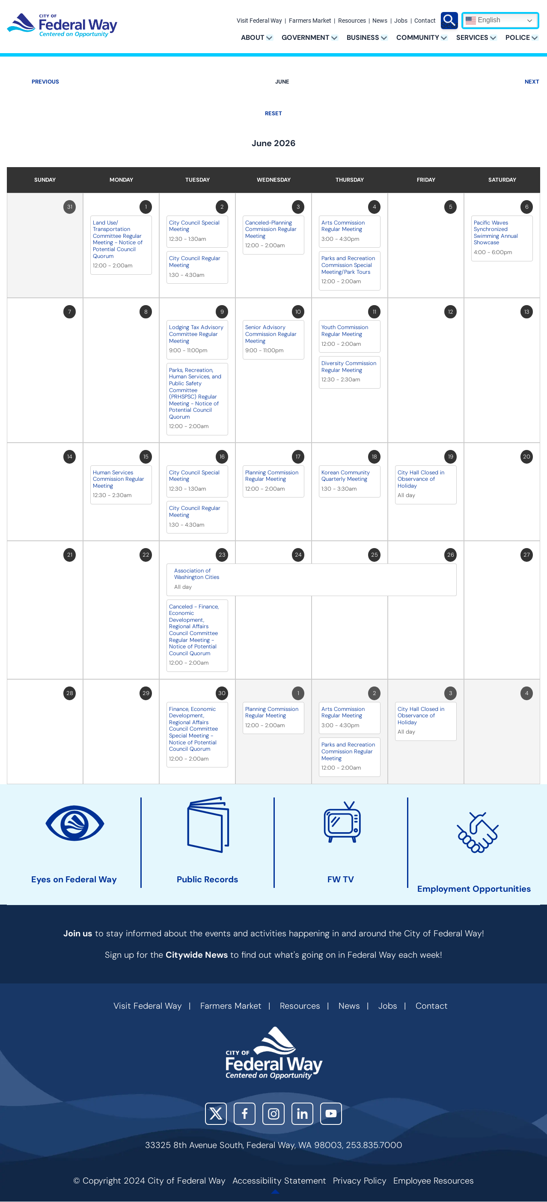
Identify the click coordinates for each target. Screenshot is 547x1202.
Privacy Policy (359, 1180)
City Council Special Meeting (194, 226)
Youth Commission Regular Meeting (344, 331)
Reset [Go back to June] (273, 113)
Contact (425, 21)
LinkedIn (302, 1113)
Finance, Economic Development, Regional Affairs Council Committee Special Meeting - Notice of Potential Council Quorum (193, 729)
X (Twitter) (216, 1113)
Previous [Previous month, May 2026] (45, 81)
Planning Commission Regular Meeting (271, 476)
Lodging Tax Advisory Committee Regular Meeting (196, 334)
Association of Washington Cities (196, 574)
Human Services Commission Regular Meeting (118, 479)
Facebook (244, 1113)
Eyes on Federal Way (74, 879)
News (379, 21)
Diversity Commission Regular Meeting (348, 367)
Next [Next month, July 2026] (532, 81)
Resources (352, 21)
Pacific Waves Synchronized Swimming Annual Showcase (496, 232)
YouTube (331, 1113)
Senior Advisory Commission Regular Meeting (271, 334)
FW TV (340, 879)
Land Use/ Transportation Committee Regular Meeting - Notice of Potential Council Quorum (118, 239)
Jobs (400, 21)
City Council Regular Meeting (194, 262)
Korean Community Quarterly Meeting (345, 476)
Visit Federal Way (259, 21)
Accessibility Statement (279, 1180)
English (483, 20)
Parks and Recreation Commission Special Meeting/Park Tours (348, 265)
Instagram (273, 1113)
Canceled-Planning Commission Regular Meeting (271, 229)
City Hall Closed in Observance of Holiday (421, 479)
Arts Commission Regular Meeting (343, 226)
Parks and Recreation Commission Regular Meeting (348, 751)
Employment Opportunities (474, 888)
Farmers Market (310, 21)
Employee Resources (433, 1180)
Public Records (207, 879)
